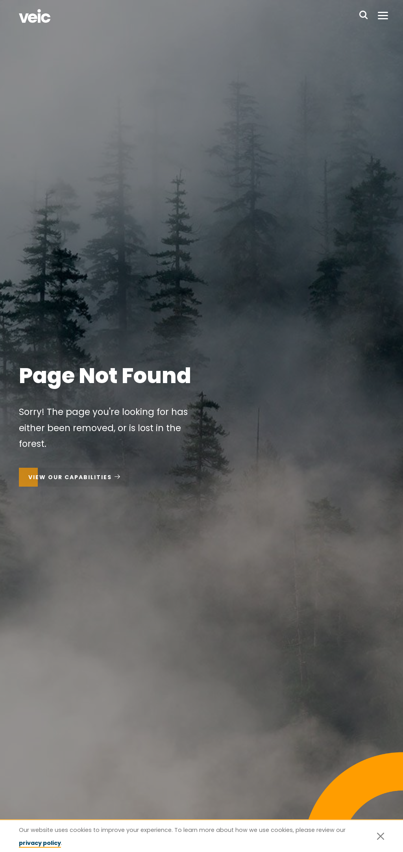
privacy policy (40, 843)
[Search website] (363, 16)
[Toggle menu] (383, 16)
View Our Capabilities (70, 477)
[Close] (380, 836)
